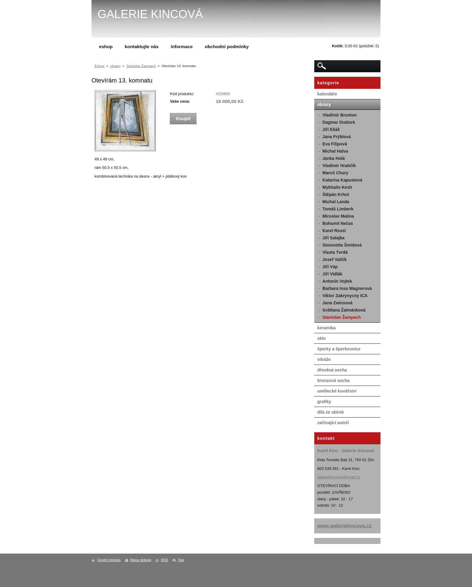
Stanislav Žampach (141, 66)
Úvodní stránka (108, 560)
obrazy (115, 66)
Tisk (181, 560)
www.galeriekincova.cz (344, 526)
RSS (164, 560)
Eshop (99, 66)
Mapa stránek (140, 560)
